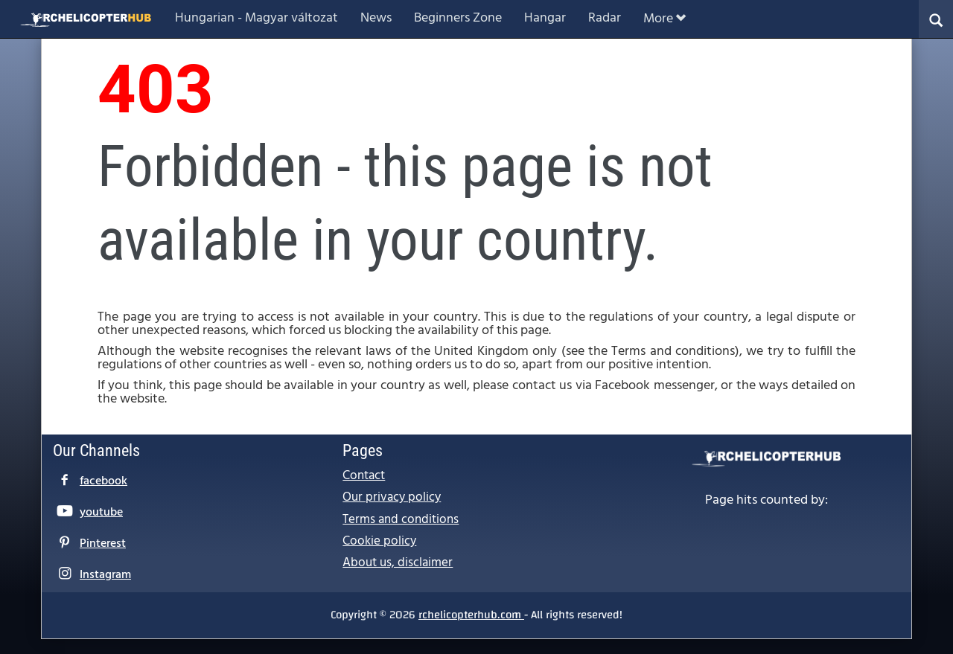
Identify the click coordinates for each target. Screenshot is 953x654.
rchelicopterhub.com (471, 614)
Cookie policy (379, 541)
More (664, 19)
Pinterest (103, 544)
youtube (101, 512)
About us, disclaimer (397, 563)
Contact (363, 476)
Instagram (105, 575)
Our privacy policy (391, 497)
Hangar (545, 18)
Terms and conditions (400, 520)
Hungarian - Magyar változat (256, 18)
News (376, 18)
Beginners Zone (458, 18)
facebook (103, 481)
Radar (604, 18)
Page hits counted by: (766, 500)
